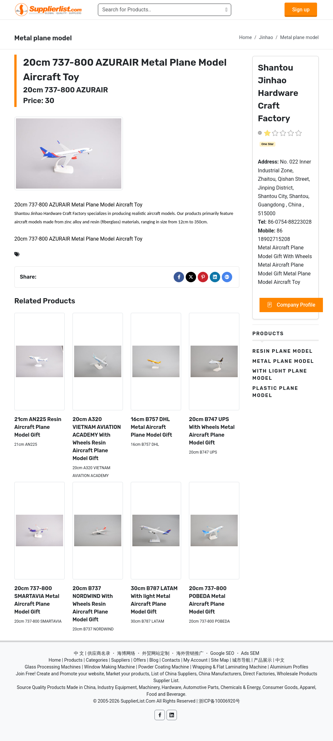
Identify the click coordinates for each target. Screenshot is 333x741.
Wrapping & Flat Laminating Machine (230, 666)
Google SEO (222, 653)
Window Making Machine (109, 666)
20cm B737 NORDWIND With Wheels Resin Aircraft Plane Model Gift (93, 604)
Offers (139, 660)
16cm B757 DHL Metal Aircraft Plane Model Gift (151, 427)
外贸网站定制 (155, 653)
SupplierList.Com (138, 701)
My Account (195, 660)
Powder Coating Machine (163, 666)
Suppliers (120, 660)
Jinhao (266, 37)
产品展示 (263, 660)
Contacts (171, 660)
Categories (97, 660)
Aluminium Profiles (289, 666)
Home (245, 37)
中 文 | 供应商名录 (92, 653)
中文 (280, 660)
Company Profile (291, 305)
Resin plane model (282, 351)
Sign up (301, 10)
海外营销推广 (190, 653)
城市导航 (241, 660)
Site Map (220, 660)
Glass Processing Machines (53, 666)
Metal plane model (299, 37)
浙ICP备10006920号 (219, 701)
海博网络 (126, 653)
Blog (153, 660)
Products (268, 334)
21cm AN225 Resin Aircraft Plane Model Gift (37, 427)
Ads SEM (250, 653)
